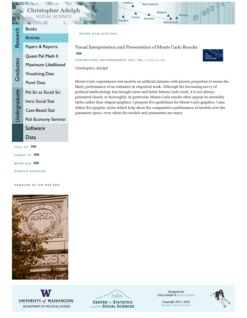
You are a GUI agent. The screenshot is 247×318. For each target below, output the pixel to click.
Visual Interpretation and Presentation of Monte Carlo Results (136, 47)
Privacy (166, 305)
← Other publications (96, 33)
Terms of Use (181, 305)
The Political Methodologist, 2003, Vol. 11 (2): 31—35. (120, 60)
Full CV (21, 147)
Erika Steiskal (186, 295)
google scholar (30, 171)
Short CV (23, 155)
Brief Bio (22, 163)
